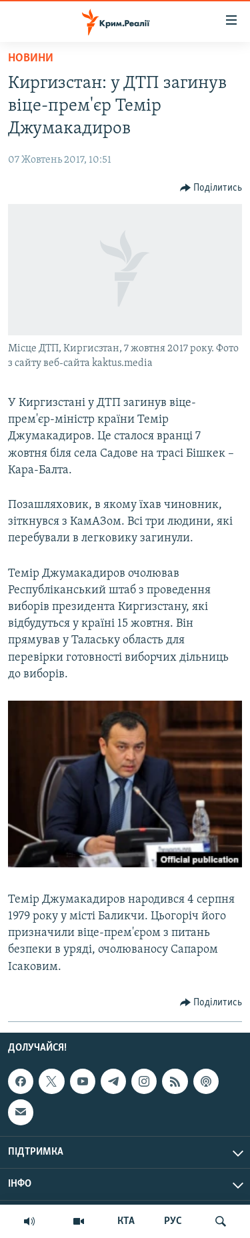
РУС (173, 1221)
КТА (126, 1221)
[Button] (211, 188)
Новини (30, 58)
